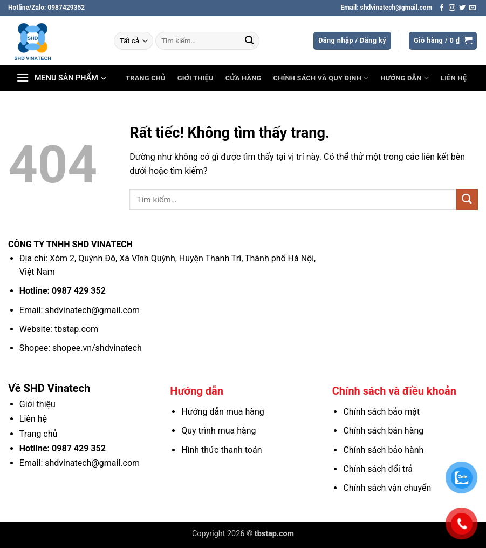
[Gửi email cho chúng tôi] (472, 8)
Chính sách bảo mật (381, 412)
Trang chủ (146, 78)
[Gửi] (249, 41)
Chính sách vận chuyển (387, 488)
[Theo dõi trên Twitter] (462, 8)
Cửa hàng (243, 78)
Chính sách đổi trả (378, 469)
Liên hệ (454, 78)
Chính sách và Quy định (321, 78)
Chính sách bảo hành (383, 450)
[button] (352, 41)
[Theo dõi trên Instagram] (452, 8)
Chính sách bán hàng (383, 430)
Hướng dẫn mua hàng (222, 412)
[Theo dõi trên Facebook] (442, 8)
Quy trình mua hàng (218, 430)
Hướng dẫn (404, 78)
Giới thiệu (195, 78)
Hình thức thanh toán (221, 450)
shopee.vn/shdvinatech (97, 348)
